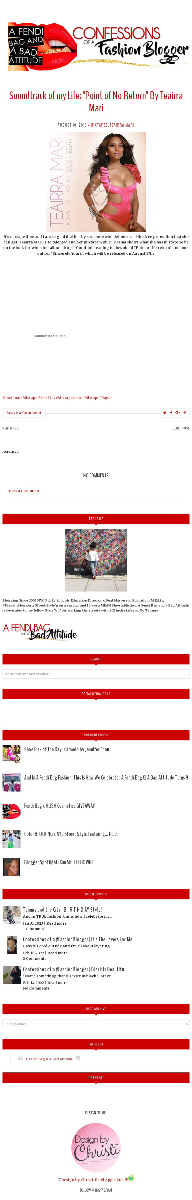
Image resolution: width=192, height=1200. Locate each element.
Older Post (181, 428)
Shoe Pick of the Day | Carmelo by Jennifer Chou (66, 749)
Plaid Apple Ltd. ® (111, 1180)
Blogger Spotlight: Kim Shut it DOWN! (58, 862)
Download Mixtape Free (24, 398)
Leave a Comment (24, 412)
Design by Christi (77, 1180)
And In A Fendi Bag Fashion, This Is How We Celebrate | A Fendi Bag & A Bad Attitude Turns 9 (106, 778)
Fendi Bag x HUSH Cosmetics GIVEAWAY (59, 806)
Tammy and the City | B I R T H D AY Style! (62, 910)
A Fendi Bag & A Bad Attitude (49, 1059)
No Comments (36, 988)
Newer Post (11, 428)
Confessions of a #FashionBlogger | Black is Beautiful (74, 969)
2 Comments (34, 958)
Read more (56, 923)
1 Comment (33, 929)
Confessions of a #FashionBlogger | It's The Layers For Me (77, 939)
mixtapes (99, 125)
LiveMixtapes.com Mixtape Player (81, 398)
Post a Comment (24, 491)
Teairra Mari (122, 125)
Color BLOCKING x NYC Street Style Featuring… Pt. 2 (71, 834)
